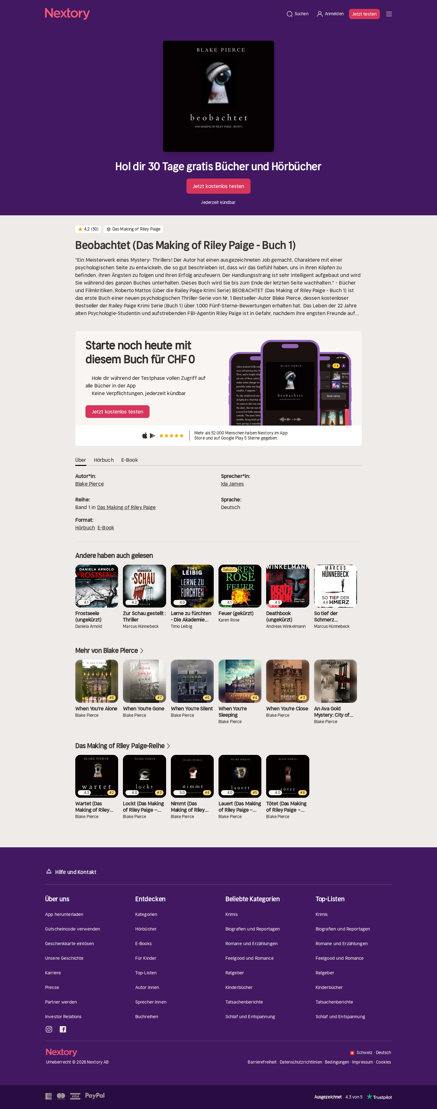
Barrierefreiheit (262, 1062)
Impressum (362, 1062)
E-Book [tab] (129, 460)
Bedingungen (337, 1062)
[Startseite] (163, 14)
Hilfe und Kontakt (71, 872)
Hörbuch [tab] (104, 460)
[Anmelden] (329, 14)
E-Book (105, 527)
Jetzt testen (364, 14)
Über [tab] (80, 460)
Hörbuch (85, 527)
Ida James (232, 484)
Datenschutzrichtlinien (301, 1062)
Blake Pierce (89, 484)
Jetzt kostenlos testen (218, 186)
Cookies (383, 1062)
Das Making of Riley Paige (126, 507)
